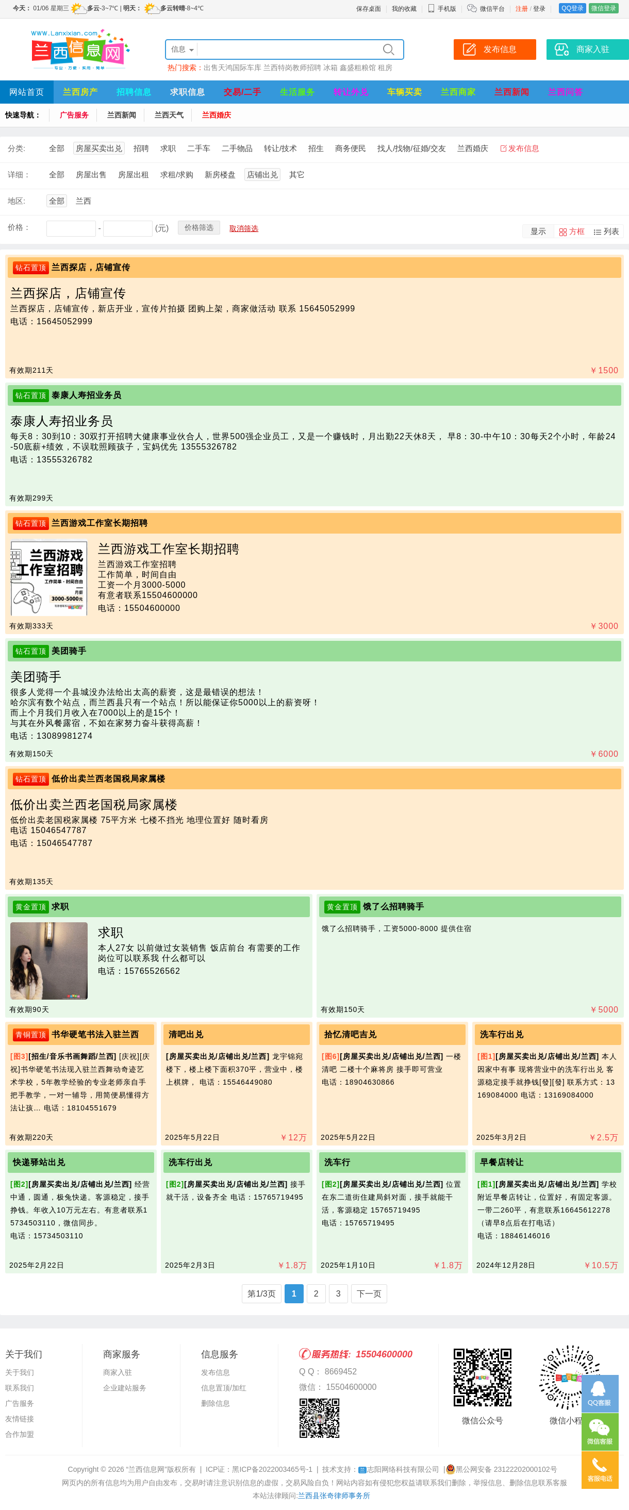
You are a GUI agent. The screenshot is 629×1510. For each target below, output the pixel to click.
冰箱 (330, 67)
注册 (522, 8)
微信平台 (492, 8)
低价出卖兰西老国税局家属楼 (108, 778)
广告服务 (74, 115)
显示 (538, 231)
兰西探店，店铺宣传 (91, 267)
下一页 (369, 1293)
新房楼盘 (220, 174)
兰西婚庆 (216, 115)
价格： (19, 227)
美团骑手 (69, 650)
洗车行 (337, 1162)
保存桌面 (368, 8)
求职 (168, 148)
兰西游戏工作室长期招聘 (100, 523)
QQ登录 (572, 8)
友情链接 (19, 1419)
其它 (297, 174)
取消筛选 (243, 228)
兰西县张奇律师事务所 (334, 1495)
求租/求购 (176, 174)
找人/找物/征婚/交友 (411, 148)
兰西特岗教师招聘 (292, 67)
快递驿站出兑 (39, 1162)
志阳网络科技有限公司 (398, 1469)
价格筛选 (199, 227)
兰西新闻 (511, 92)
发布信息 (523, 148)
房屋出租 (133, 174)
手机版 (441, 8)
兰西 (83, 200)
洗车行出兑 (502, 1034)
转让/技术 (280, 148)
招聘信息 (134, 92)
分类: (16, 148)
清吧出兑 (186, 1034)
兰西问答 (565, 92)
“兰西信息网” (146, 1469)
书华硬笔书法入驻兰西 (95, 1034)
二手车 (198, 148)
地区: (16, 200)
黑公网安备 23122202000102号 (501, 1469)
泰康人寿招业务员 (87, 395)
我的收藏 (404, 8)
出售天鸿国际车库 (232, 67)
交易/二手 (242, 92)
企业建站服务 (124, 1388)
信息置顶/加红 (223, 1388)
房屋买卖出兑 (99, 148)
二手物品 (237, 148)
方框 (577, 231)
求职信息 (187, 92)
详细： (19, 174)
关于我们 (19, 1372)
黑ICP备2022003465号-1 (272, 1469)
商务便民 (350, 148)
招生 (316, 148)
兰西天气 (169, 115)
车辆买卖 (404, 92)
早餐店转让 (502, 1162)
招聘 (141, 148)
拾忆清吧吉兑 (350, 1034)
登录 (539, 8)
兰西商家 (458, 92)
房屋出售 (91, 174)
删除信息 (215, 1403)
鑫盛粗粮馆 (358, 67)
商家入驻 (117, 1372)
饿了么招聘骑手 (393, 906)
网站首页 (26, 92)
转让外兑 (351, 92)
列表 (611, 231)
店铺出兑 (262, 174)
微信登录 (603, 8)
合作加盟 (19, 1434)
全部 (56, 148)
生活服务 (297, 92)
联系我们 (19, 1388)
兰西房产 (80, 92)
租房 (385, 67)
